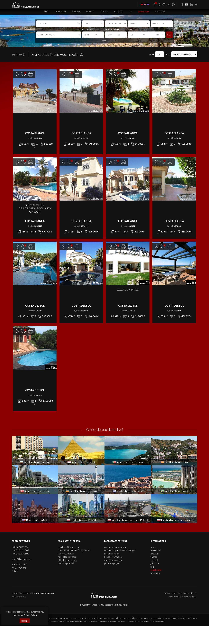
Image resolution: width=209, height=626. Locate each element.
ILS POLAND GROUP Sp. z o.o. (42, 593)
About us (76, 12)
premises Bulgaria (157, 618)
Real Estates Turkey (86, 621)
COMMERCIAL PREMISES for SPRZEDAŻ (74, 550)
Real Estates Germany (102, 621)
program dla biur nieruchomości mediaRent (180, 593)
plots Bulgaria (182, 618)
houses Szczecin (64, 618)
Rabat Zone (143, 12)
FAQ (130, 12)
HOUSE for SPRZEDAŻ (67, 556)
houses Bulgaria (144, 618)
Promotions (60, 12)
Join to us (118, 12)
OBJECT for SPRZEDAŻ (67, 560)
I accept (24, 621)
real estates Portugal (57, 621)
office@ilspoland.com (21, 559)
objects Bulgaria (170, 618)
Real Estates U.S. (146, 621)
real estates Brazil (132, 621)
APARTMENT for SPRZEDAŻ (69, 547)
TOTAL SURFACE (87, 30)
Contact (104, 12)
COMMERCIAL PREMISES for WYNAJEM (120, 550)
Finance (90, 12)
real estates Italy (158, 621)
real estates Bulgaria (113, 618)
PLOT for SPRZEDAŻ (66, 563)
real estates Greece (118, 621)
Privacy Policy (121, 604)
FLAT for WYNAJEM (111, 553)
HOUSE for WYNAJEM (113, 556)
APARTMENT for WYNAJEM (115, 547)
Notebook (160, 12)
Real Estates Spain (72, 621)
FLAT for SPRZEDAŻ (66, 553)
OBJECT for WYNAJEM (113, 560)
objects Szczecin (89, 618)
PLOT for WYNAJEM (112, 563)
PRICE (130, 30)
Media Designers (190, 596)
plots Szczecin (101, 618)
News (46, 12)
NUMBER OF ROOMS (112, 30)
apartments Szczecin (49, 618)
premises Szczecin (76, 618)
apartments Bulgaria (129, 618)
